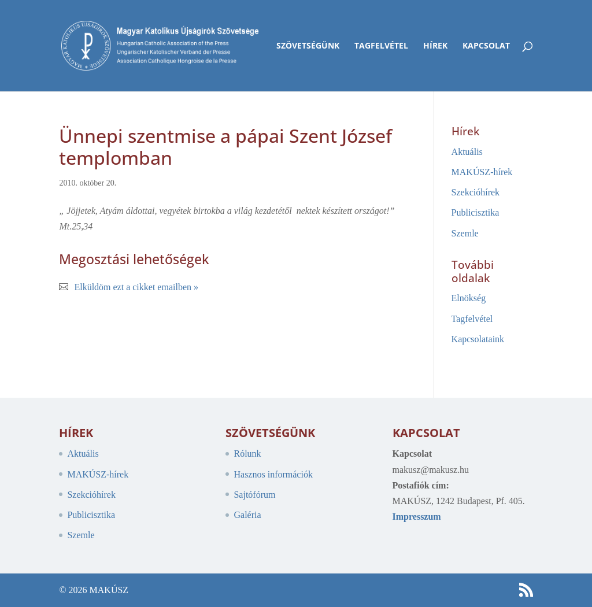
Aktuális (467, 152)
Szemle (465, 233)
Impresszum (417, 516)
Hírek (435, 46)
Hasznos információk (273, 474)
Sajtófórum (254, 494)
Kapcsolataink (478, 339)
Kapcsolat (486, 46)
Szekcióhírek (476, 192)
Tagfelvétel (381, 46)
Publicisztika (476, 212)
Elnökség (469, 298)
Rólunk (247, 453)
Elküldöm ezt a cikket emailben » (136, 287)
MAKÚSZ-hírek (482, 172)
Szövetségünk (307, 46)
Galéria (247, 515)
